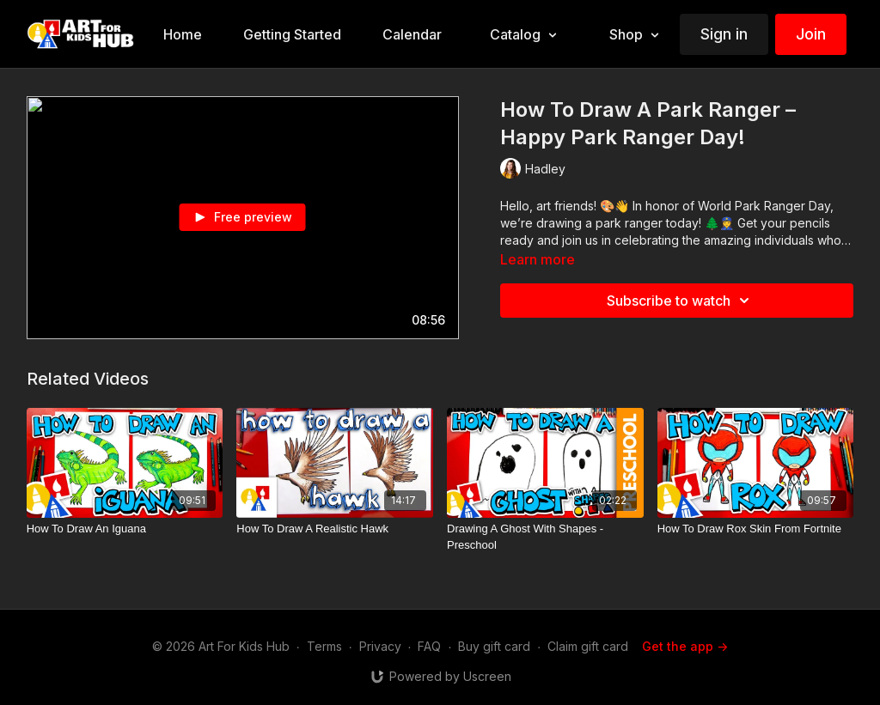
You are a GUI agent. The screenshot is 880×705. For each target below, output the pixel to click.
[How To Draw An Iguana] (125, 529)
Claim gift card (587, 646)
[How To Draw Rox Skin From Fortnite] (755, 529)
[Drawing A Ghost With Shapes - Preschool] (545, 537)
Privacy (380, 646)
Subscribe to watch (681, 300)
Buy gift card (494, 646)
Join (811, 34)
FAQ (429, 646)
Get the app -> (685, 646)
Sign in (724, 34)
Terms (324, 646)
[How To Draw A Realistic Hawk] (334, 529)
